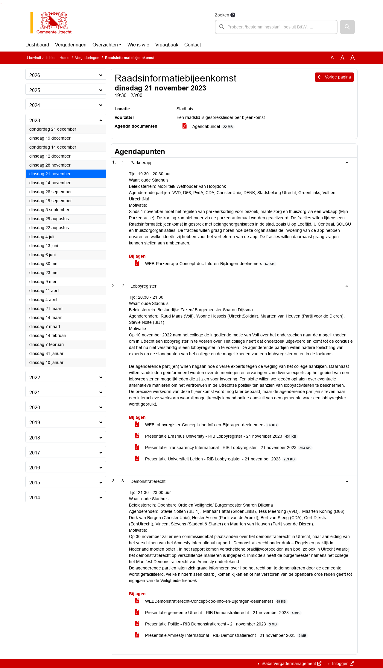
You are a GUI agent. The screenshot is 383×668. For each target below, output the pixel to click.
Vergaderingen (70, 44)
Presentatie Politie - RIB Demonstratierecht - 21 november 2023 (207, 624)
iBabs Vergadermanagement (291, 663)
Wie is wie (138, 44)
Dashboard (37, 44)
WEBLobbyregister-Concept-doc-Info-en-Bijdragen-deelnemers (207, 424)
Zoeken (222, 15)
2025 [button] (34, 90)
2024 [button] (34, 105)
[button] (347, 27)
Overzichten (105, 44)
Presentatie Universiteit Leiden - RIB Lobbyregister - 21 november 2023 (216, 459)
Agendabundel (209, 126)
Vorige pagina (334, 77)
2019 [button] (34, 422)
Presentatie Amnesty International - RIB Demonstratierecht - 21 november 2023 (221, 635)
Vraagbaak (166, 44)
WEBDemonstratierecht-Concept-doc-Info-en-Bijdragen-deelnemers (211, 601)
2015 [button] (34, 482)
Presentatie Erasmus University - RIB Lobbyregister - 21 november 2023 (216, 436)
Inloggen (342, 663)
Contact (192, 44)
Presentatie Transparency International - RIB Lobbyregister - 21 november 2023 (224, 447)
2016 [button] (34, 467)
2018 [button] (34, 437)
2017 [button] (34, 452)
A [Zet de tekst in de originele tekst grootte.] (332, 57)
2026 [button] (34, 75)
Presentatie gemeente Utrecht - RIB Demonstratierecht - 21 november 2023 (218, 612)
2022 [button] (34, 377)
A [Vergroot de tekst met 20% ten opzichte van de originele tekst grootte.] (342, 58)
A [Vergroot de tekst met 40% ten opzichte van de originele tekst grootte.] (352, 57)
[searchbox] (276, 27)
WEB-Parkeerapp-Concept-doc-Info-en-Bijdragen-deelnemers (205, 263)
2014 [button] (34, 497)
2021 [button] (34, 392)
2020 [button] (34, 407)
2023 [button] (34, 120)
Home (64, 58)
